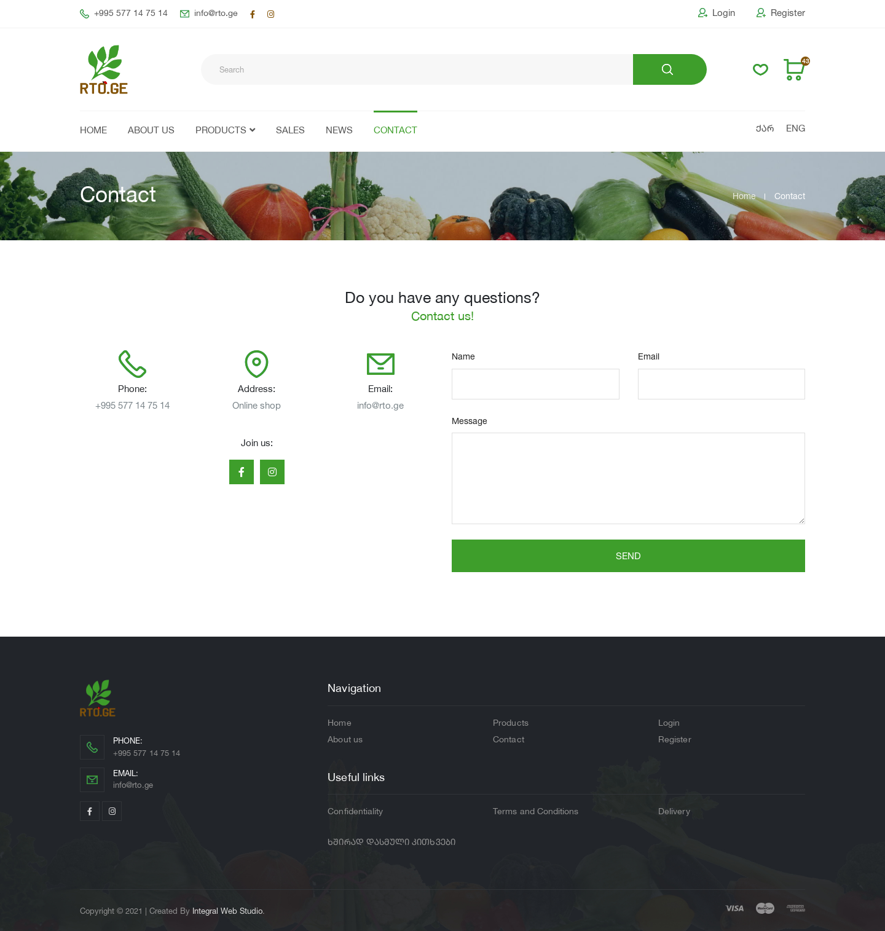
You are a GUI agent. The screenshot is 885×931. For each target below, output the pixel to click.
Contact (395, 131)
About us (151, 131)
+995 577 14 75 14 (124, 13)
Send (628, 556)
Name (463, 356)
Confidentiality (355, 811)
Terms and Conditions (535, 811)
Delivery (674, 811)
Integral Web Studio (227, 911)
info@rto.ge (209, 13)
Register (781, 12)
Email (648, 356)
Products (220, 131)
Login (716, 12)
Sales (290, 131)
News (339, 131)
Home (93, 131)
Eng (795, 129)
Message (469, 420)
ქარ (765, 129)
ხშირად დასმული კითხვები (391, 842)
